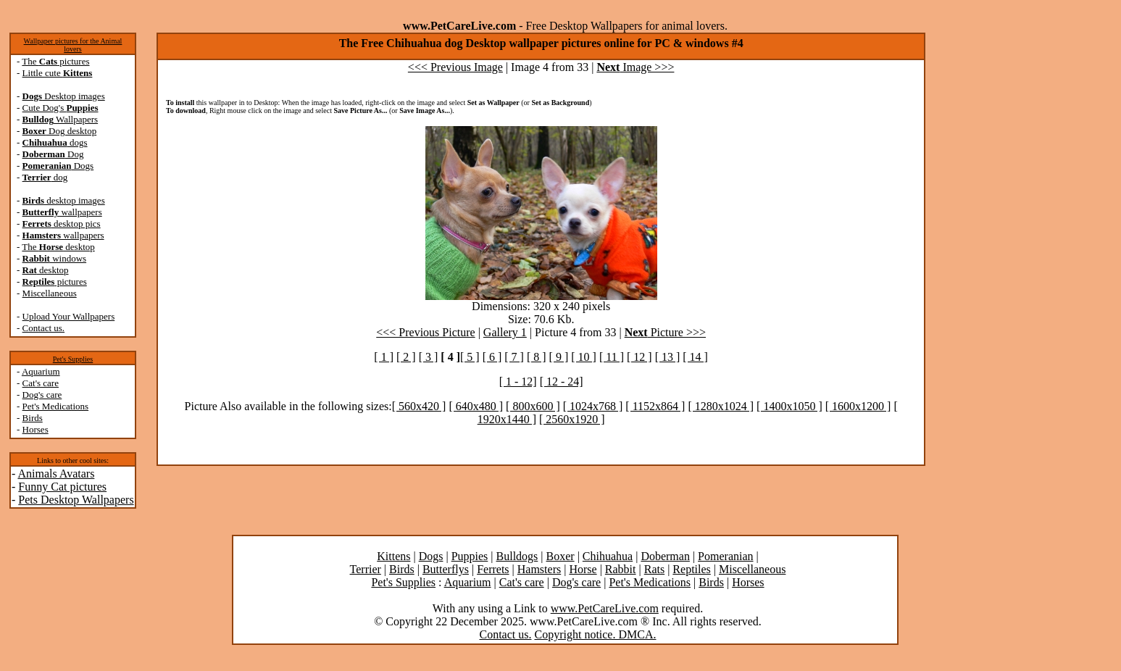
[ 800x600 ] (533, 406)
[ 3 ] (428, 357)
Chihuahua (608, 556)
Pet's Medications (55, 406)
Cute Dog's (60, 107)
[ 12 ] (639, 357)
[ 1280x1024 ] (721, 406)
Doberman (665, 556)
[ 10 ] (583, 357)
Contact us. (43, 327)
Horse (582, 569)
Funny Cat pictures (62, 486)
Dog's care (42, 394)
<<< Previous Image (455, 67)
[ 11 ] (611, 357)
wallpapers (62, 212)
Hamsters (539, 569)
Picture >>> (665, 332)
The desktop (58, 246)
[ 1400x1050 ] (789, 406)
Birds (32, 417)
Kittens (393, 556)
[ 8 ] (536, 357)
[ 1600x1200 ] (858, 406)
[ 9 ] (559, 357)
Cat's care (40, 383)
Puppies (469, 556)
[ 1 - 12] (518, 381)
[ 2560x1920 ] (572, 419)
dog (45, 177)
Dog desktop (59, 130)
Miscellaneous (49, 293)
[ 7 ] (514, 357)
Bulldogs (517, 556)
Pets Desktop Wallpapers (75, 499)
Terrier (365, 569)
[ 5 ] (470, 357)
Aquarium (41, 371)
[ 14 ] (695, 357)
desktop (45, 269)
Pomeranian (725, 556)
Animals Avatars (55, 473)
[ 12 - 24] (561, 381)
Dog (53, 154)
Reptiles (691, 569)
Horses (35, 429)
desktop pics (61, 223)
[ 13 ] (667, 357)
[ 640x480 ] (476, 406)
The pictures (55, 61)
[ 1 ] (383, 357)
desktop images (63, 200)
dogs (55, 142)
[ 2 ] (406, 357)
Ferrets (493, 569)
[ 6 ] (492, 357)
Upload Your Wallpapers (68, 316)
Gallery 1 (505, 332)
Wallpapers (60, 119)
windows (54, 258)
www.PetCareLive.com (605, 608)
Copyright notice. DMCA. (595, 634)
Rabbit (620, 569)
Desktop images (63, 96)
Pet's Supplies (73, 359)
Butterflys (445, 569)
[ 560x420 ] (419, 406)
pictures (54, 281)
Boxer (560, 556)
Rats (654, 569)
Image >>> (635, 67)
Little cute (57, 72)
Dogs (58, 165)
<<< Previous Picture (425, 332)
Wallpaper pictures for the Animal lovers (73, 45)
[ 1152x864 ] (655, 406)
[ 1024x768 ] (593, 406)
